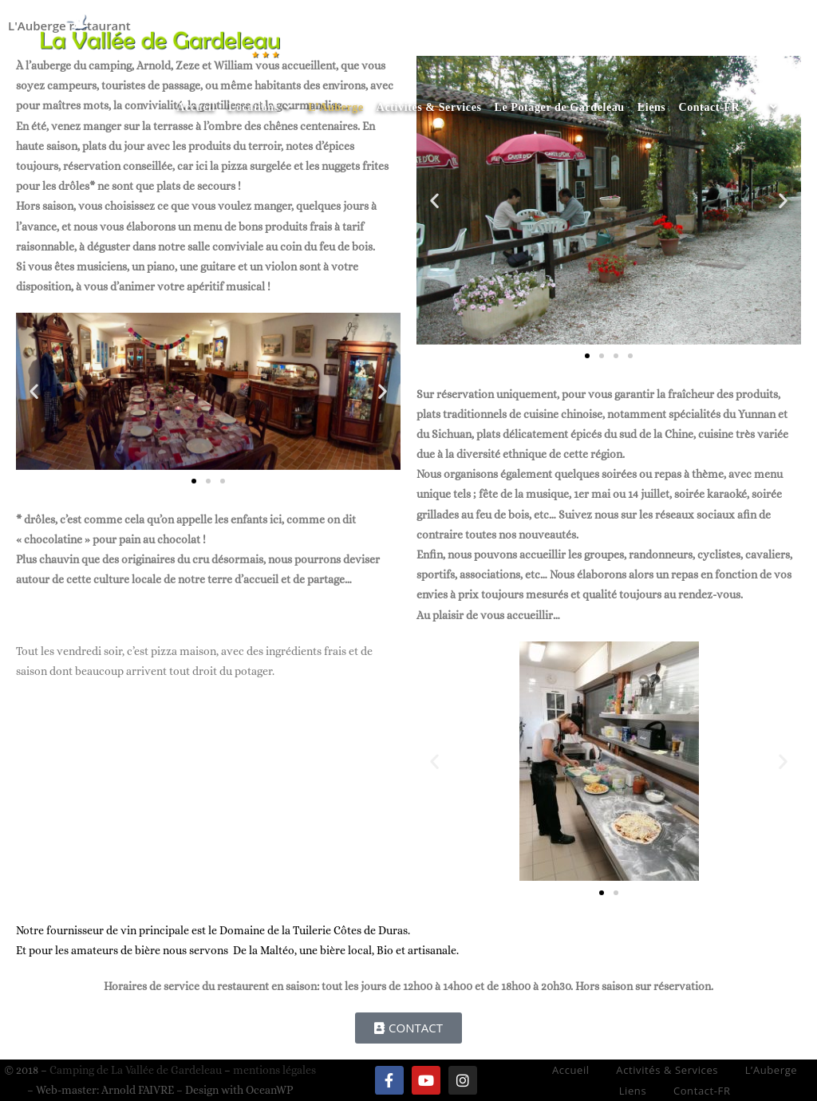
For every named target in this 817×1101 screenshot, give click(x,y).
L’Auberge (771, 1070)
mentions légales (274, 1070)
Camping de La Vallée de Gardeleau (135, 1070)
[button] (34, 391)
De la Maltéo (263, 950)
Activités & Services (667, 1070)
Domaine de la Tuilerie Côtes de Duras (313, 930)
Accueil (571, 1070)
